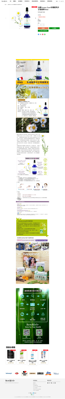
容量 (38, 19)
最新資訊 (34, 383)
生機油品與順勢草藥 (35, 1)
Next (35, 18)
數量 (38, 23)
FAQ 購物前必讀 (35, 385)
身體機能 (14, 1)
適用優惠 (39, 15)
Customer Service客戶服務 (46, 397)
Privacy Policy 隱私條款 (39, 397)
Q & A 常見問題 (35, 388)
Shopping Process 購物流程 (37, 389)
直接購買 (43, 28)
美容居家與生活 (27, 1)
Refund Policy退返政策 (32, 397)
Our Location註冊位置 (18, 397)
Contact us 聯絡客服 (36, 390)
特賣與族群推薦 (50, 1)
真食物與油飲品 (43, 1)
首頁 (10, 1)
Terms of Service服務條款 (24, 397)
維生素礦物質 (20, 1)
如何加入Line (35, 384)
